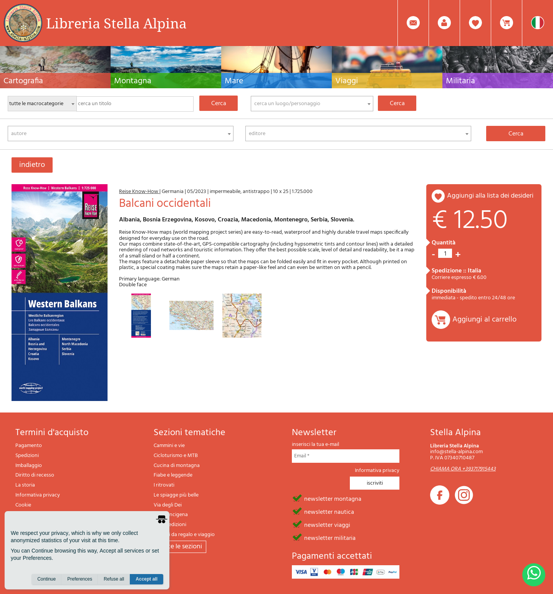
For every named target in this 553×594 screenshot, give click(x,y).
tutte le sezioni (180, 546)
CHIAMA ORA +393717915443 (463, 469)
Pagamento (28, 446)
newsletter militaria (330, 537)
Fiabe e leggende (173, 475)
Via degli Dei (168, 505)
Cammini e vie (169, 446)
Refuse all (114, 579)
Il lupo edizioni (170, 525)
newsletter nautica (329, 511)
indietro (32, 165)
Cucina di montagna (177, 466)
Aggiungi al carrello (484, 320)
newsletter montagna (332, 498)
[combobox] (312, 103)
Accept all (146, 579)
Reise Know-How (139, 191)
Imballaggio (28, 466)
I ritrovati (164, 485)
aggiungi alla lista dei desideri (490, 195)
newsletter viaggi (327, 524)
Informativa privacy (37, 495)
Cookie (23, 505)
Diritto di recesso (34, 475)
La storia (25, 485)
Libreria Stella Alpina (116, 23)
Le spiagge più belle (176, 495)
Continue (46, 579)
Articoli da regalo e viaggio (184, 535)
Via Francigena (171, 515)
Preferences (79, 579)
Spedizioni (27, 456)
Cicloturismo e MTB (176, 456)
